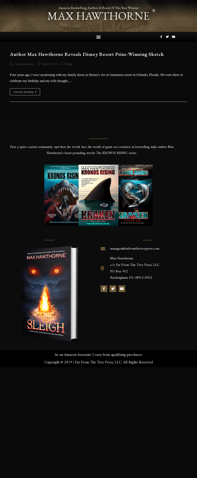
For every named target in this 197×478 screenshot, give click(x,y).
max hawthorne (98, 15)
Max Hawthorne (24, 63)
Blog (69, 63)
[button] (98, 36)
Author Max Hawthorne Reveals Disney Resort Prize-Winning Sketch (87, 54)
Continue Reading (26, 90)
